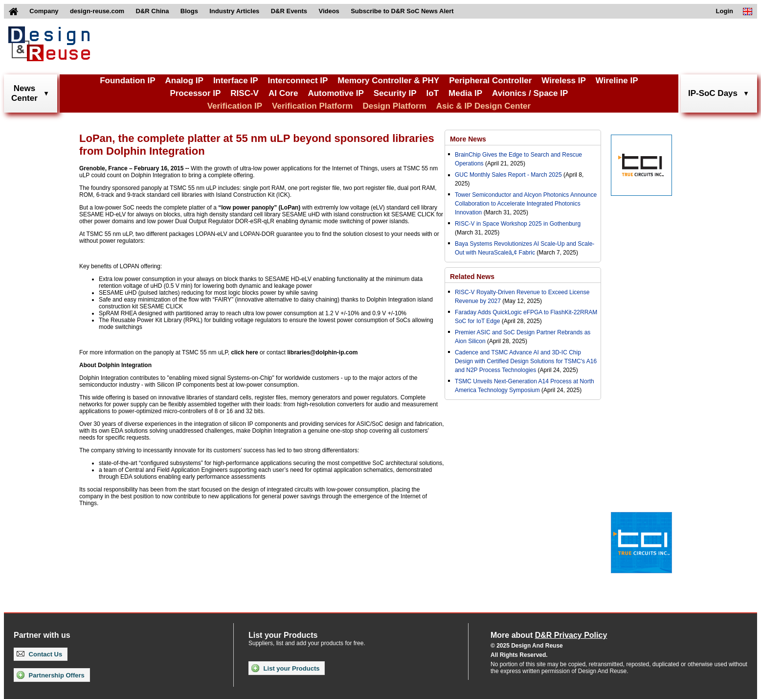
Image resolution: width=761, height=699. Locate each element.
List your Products (285, 668)
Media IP (465, 93)
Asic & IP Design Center (483, 106)
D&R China (152, 11)
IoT (432, 93)
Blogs (189, 11)
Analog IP (184, 80)
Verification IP (234, 106)
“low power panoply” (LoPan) (259, 207)
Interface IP (235, 80)
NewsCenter (24, 93)
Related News (472, 276)
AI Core (283, 93)
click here (244, 352)
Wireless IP (563, 80)
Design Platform (394, 106)
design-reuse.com (97, 11)
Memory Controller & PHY (388, 80)
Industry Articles (234, 11)
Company (43, 11)
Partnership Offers (51, 675)
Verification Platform (312, 106)
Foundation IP (127, 80)
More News (468, 139)
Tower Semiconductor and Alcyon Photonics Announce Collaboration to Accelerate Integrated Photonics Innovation (526, 203)
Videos (328, 11)
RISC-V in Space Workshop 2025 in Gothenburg (518, 223)
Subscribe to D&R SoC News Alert (402, 11)
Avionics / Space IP (530, 93)
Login (724, 11)
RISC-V (244, 93)
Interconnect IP (298, 80)
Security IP (395, 93)
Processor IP (195, 93)
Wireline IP (617, 80)
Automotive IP (335, 93)
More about (549, 635)
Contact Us (39, 654)
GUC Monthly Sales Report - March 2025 (508, 174)
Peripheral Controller (490, 80)
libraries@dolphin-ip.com (322, 352)
